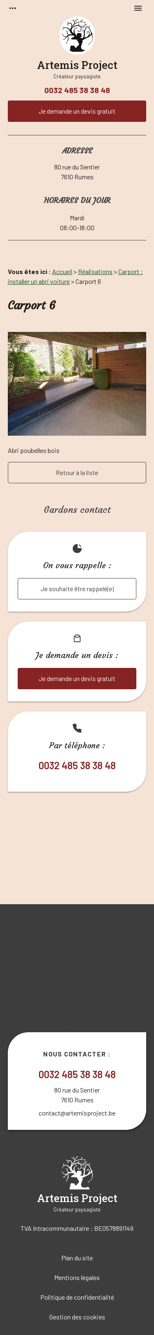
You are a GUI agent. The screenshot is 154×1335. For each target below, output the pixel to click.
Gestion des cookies (77, 1317)
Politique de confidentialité (77, 1297)
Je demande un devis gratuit (77, 111)
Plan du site (77, 1258)
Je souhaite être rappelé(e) (77, 588)
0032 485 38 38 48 (77, 90)
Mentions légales (77, 1277)
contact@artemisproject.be (77, 1113)
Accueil (62, 271)
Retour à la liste (77, 472)
